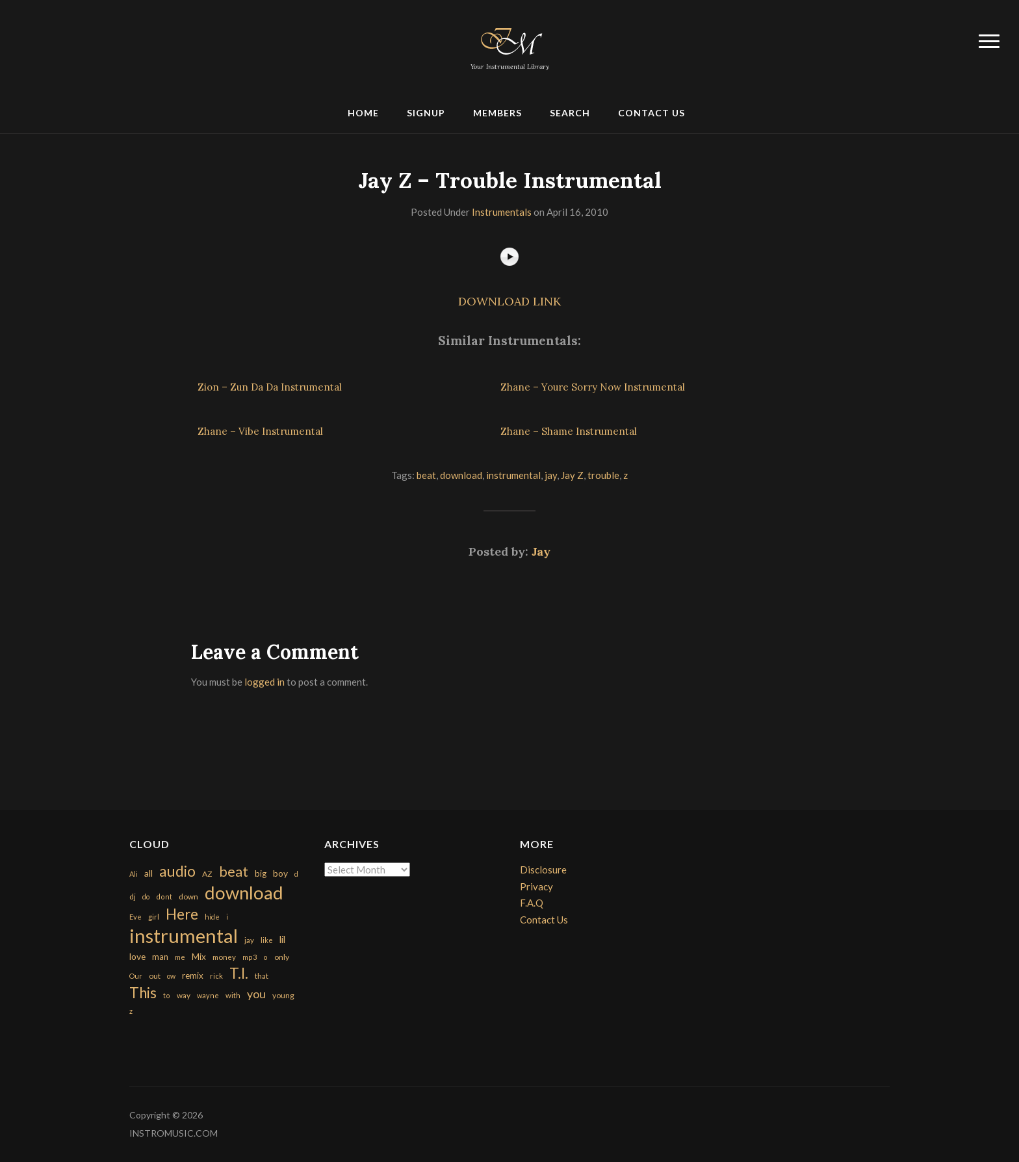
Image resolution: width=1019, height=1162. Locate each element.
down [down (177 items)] (188, 896)
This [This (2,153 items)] (143, 992)
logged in (264, 682)
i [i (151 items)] (227, 916)
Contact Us (651, 112)
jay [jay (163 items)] (249, 940)
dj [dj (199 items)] (132, 896)
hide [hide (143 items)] (212, 916)
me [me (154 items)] (180, 957)
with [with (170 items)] (233, 995)
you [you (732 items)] (256, 994)
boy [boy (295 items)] (280, 873)
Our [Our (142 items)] (135, 976)
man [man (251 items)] (160, 956)
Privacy (536, 886)
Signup (426, 112)
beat (426, 475)
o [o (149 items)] (265, 957)
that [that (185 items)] (261, 976)
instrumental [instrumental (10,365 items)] (183, 935)
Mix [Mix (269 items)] (199, 956)
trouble (603, 475)
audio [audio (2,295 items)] (177, 871)
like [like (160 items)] (267, 940)
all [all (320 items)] (148, 873)
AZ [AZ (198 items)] (207, 874)
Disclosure (543, 869)
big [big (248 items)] (260, 873)
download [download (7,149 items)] (244, 892)
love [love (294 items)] (137, 956)
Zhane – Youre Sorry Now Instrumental (592, 387)
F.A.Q (531, 903)
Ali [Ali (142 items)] (133, 874)
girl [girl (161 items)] (153, 916)
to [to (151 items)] (166, 995)
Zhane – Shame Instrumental (568, 431)
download (461, 475)
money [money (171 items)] (224, 957)
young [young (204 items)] (283, 995)
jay (551, 475)
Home (363, 112)
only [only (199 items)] (281, 957)
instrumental (513, 475)
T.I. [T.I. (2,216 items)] (238, 973)
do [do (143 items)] (145, 896)
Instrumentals (502, 212)
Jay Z (572, 475)
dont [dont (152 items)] (164, 896)
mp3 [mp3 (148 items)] (249, 957)
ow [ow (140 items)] (171, 976)
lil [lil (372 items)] (282, 939)
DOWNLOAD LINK (509, 301)
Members (497, 112)
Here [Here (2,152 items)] (182, 914)
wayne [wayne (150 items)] (208, 995)
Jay (541, 551)
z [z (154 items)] (131, 1011)
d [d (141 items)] (296, 874)
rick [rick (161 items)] (216, 976)
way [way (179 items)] (183, 995)
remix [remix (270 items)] (192, 975)
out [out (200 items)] (155, 976)
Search (570, 112)
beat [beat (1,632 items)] (233, 871)
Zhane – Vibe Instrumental (260, 431)
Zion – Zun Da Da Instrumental (270, 387)
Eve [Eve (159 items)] (135, 916)
